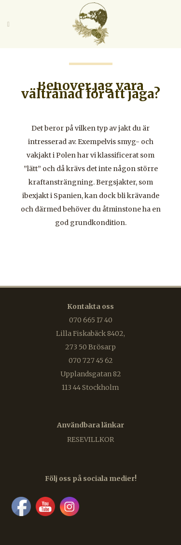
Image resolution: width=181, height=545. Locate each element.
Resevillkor (90, 439)
